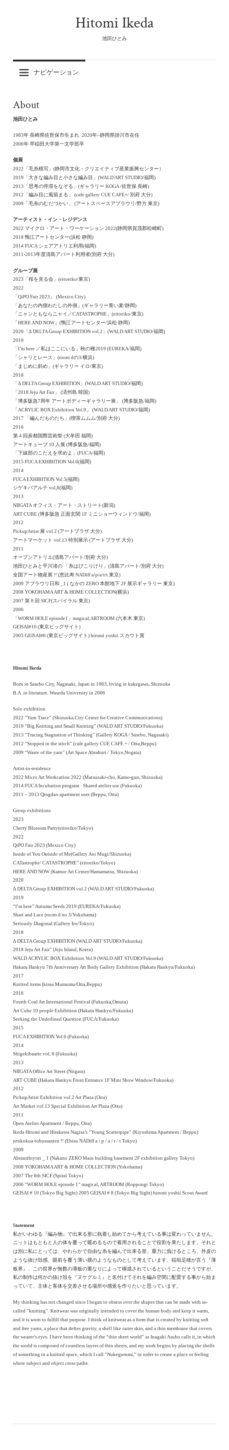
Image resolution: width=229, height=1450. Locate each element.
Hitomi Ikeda (114, 23)
